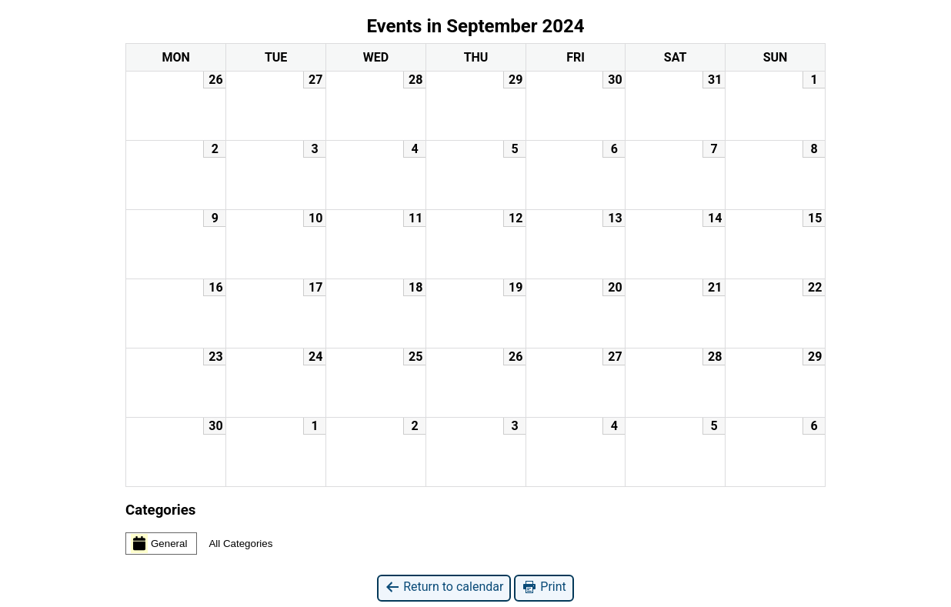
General (159, 543)
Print (544, 587)
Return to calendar (444, 587)
